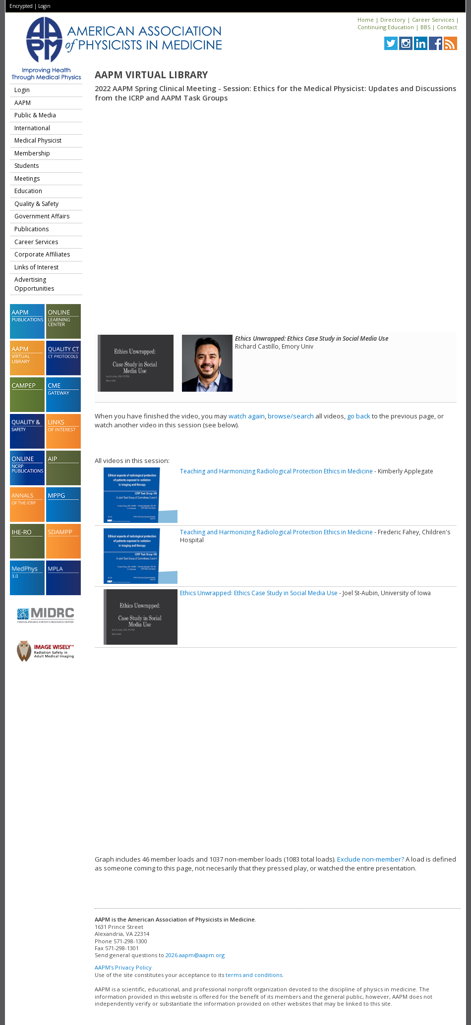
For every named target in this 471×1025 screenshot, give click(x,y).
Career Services (433, 19)
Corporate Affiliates (42, 254)
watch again (247, 415)
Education (28, 191)
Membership (32, 153)
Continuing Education (385, 27)
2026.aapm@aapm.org (195, 955)
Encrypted (21, 5)
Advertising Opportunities (34, 284)
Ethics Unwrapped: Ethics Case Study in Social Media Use (259, 593)
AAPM (22, 103)
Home (365, 19)
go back (358, 415)
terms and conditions (254, 974)
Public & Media (35, 115)
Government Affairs (41, 216)
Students (26, 165)
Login (44, 5)
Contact (447, 27)
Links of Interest (36, 267)
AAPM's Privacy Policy (123, 967)
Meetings (27, 178)
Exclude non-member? (370, 859)
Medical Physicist (37, 140)
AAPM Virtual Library (151, 74)
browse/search (291, 415)
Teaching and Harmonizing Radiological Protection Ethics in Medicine (276, 471)
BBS (425, 27)
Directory (393, 19)
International (32, 128)
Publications (31, 229)
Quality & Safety (36, 204)
